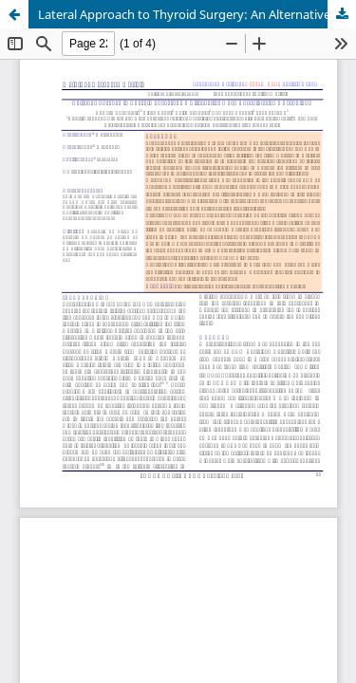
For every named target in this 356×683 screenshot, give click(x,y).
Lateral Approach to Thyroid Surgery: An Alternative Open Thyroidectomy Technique (197, 14)
